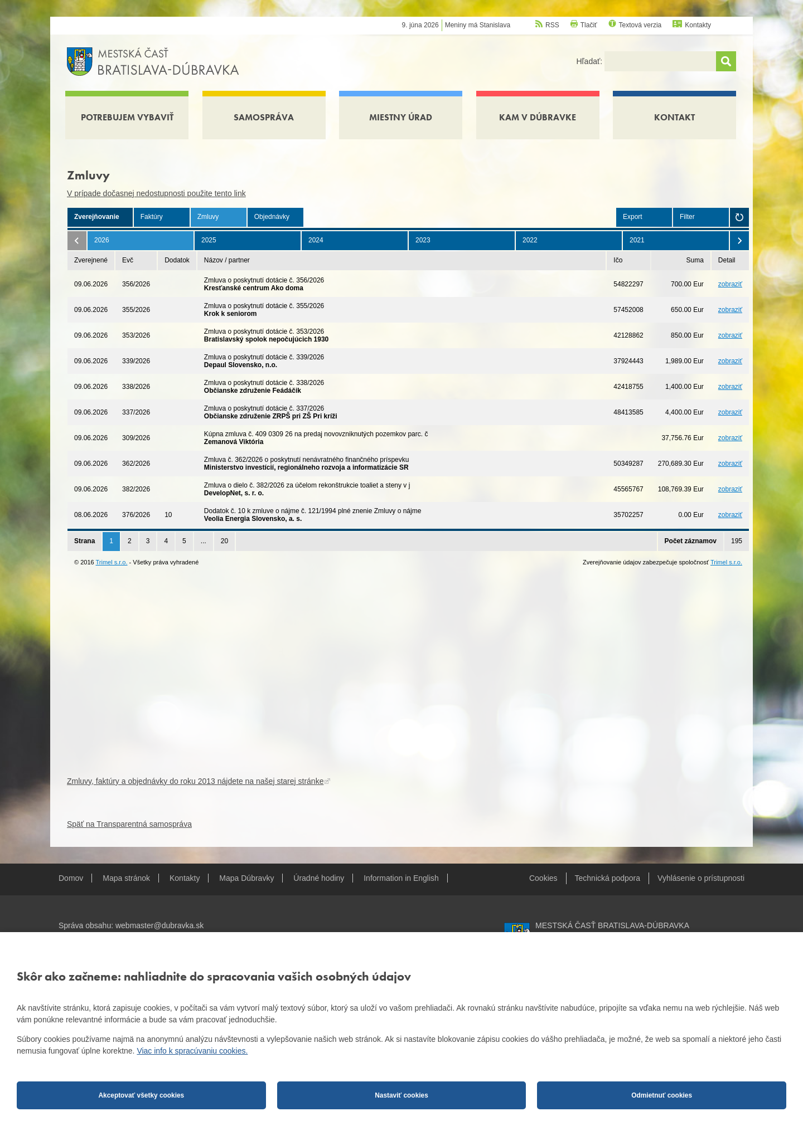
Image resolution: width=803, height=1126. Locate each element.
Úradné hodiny (318, 878)
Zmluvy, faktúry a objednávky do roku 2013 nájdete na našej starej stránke (195, 781)
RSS (552, 25)
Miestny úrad (400, 117)
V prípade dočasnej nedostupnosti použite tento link (156, 193)
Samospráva (264, 117)
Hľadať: (590, 61)
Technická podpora (608, 878)
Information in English (401, 878)
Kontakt (674, 117)
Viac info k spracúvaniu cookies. (192, 1050)
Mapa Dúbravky (246, 878)
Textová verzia (640, 25)
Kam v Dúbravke (537, 117)
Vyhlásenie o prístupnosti (700, 878)
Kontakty (698, 25)
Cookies (543, 878)
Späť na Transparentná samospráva (129, 824)
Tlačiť (589, 25)
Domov (71, 878)
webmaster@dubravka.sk (159, 925)
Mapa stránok (126, 878)
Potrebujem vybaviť (127, 117)
